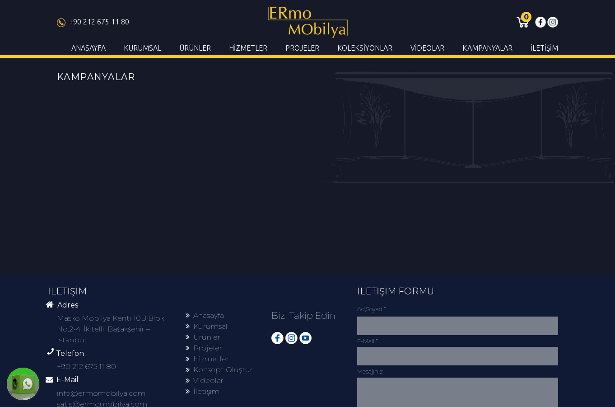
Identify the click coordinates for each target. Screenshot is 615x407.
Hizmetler (207, 359)
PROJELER (302, 48)
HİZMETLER (248, 48)
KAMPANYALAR (487, 48)
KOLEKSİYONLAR (364, 48)
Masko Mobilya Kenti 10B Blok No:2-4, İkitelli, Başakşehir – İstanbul (110, 329)
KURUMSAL (142, 48)
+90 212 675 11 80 (93, 22)
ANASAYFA (88, 48)
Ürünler (203, 337)
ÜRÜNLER (195, 48)
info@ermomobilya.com (101, 393)
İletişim (202, 391)
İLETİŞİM (544, 48)
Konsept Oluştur (219, 369)
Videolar (205, 380)
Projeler (204, 348)
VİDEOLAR (427, 48)
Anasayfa (205, 315)
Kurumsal (207, 326)
